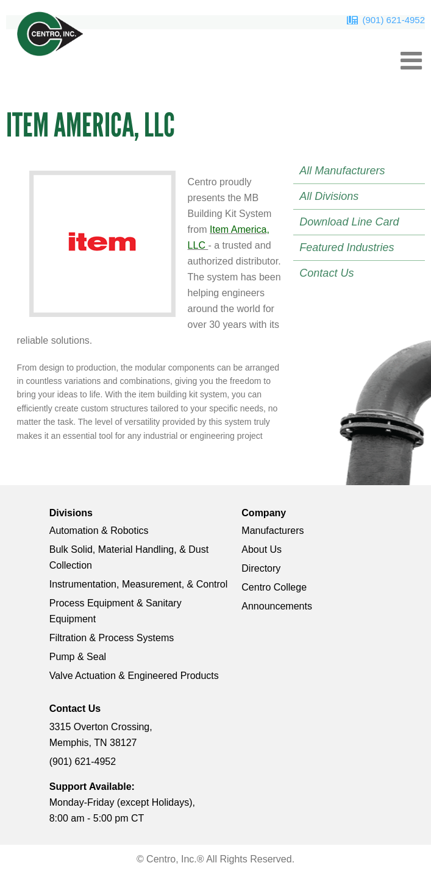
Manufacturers (272, 530)
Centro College (274, 587)
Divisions (71, 513)
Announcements (276, 606)
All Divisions (328, 196)
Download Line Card (349, 222)
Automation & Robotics (99, 530)
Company (263, 513)
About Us (261, 549)
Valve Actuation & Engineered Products (134, 675)
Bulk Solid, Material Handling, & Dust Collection (128, 557)
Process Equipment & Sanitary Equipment (115, 611)
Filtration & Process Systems (111, 638)
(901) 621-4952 (393, 20)
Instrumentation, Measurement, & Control (138, 584)
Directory (260, 568)
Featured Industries (346, 247)
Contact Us (326, 273)
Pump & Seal (77, 657)
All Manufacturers (342, 171)
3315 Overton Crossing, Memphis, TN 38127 (100, 735)
